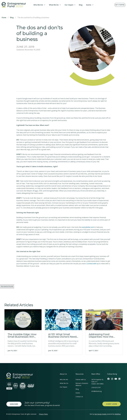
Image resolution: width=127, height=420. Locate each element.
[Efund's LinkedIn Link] (119, 379)
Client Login (111, 404)
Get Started (119, 5)
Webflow (118, 414)
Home (4, 17)
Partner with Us (81, 379)
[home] (16, 5)
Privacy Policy (43, 414)
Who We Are (38, 5)
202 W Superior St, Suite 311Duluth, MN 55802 (97, 382)
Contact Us (79, 397)
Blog (80, 5)
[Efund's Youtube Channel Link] (116, 379)
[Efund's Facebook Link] (108, 379)
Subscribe (14, 404)
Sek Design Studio (100, 414)
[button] (39, 5)
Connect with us (92, 263)
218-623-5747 (96, 387)
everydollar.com (88, 227)
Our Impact (69, 5)
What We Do (54, 5)
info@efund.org (96, 391)
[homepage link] (19, 376)
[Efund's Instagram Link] (112, 379)
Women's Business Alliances (82, 384)
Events (88, 5)
